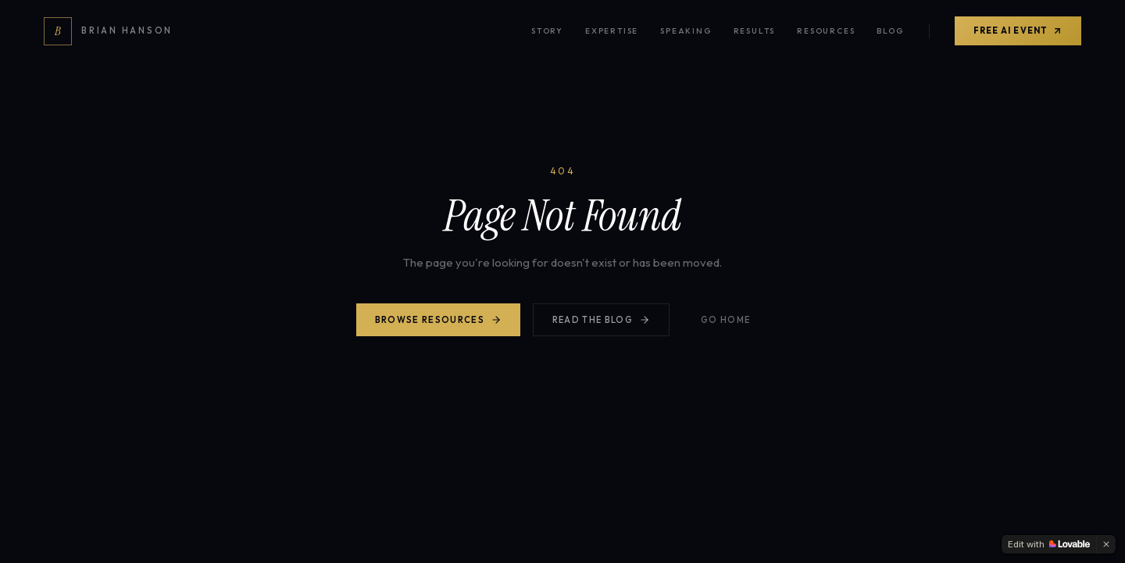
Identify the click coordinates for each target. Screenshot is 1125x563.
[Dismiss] (1106, 544)
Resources (826, 31)
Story (547, 31)
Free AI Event (1017, 30)
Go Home (725, 319)
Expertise (611, 31)
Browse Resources (438, 319)
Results (755, 31)
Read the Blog (601, 319)
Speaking (685, 31)
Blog (890, 31)
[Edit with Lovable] (1049, 544)
